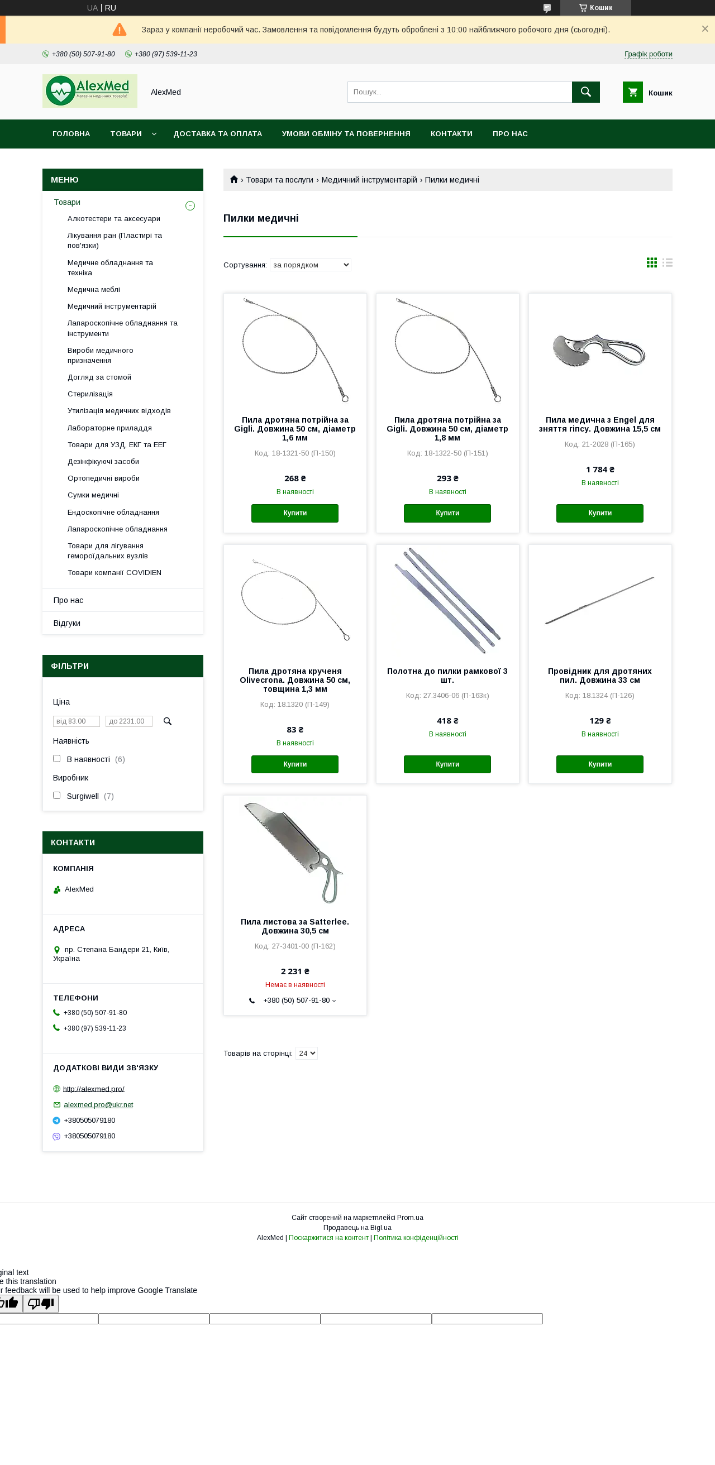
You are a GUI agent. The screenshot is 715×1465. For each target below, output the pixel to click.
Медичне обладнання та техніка (110, 267)
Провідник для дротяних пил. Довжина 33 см (600, 675)
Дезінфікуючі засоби (103, 461)
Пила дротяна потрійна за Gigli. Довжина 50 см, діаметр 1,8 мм (447, 428)
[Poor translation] (41, 1304)
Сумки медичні (93, 495)
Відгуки (67, 623)
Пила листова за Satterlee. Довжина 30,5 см (295, 926)
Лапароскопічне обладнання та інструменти (123, 328)
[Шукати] (586, 92)
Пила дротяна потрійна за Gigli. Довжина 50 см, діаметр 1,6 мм (295, 428)
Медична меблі (94, 289)
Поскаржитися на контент (329, 1238)
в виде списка (667, 265)
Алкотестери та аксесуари (114, 218)
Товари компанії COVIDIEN (114, 572)
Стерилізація (90, 394)
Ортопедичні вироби (104, 478)
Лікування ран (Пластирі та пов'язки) (115, 240)
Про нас (510, 134)
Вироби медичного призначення (101, 355)
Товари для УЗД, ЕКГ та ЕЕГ (117, 445)
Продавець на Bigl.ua (357, 1228)
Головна (71, 134)
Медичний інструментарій (369, 179)
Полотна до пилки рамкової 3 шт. (447, 675)
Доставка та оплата (217, 134)
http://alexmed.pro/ (94, 1088)
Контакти (452, 134)
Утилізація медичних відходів (119, 410)
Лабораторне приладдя (110, 428)
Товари (126, 134)
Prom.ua (410, 1218)
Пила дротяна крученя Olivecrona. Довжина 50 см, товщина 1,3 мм (295, 680)
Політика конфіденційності (416, 1238)
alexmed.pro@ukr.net (98, 1104)
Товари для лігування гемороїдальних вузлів (108, 551)
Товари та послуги (279, 179)
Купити (295, 513)
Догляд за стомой (99, 377)
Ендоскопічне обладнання (113, 512)
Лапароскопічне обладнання (118, 529)
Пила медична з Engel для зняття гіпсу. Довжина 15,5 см (600, 424)
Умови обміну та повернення (346, 134)
